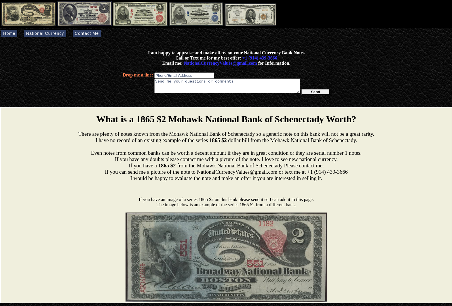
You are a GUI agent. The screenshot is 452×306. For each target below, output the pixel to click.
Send (315, 94)
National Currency (45, 33)
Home (9, 33)
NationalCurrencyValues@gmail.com (220, 63)
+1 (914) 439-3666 (259, 58)
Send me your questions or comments (227, 87)
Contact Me (87, 33)
